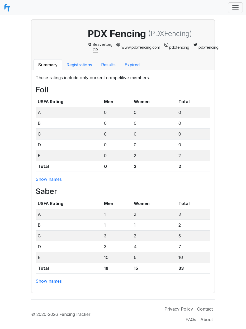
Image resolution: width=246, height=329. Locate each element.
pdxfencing (179, 47)
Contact (205, 309)
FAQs (191, 319)
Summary (48, 64)
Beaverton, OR (102, 47)
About (206, 319)
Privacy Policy (178, 309)
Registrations (79, 64)
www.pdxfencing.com (140, 47)
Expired (132, 64)
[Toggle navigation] (235, 7)
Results (108, 64)
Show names (49, 179)
